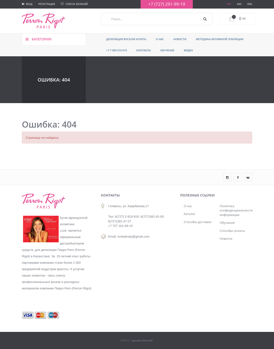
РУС (229, 4)
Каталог (189, 214)
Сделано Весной (141, 340)
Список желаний (74, 4)
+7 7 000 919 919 (116, 50)
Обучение (167, 50)
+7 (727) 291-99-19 (166, 4)
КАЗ (239, 4)
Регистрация (46, 4)
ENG (249, 4)
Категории (39, 39)
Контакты (143, 50)
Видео (188, 50)
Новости (179, 39)
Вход (27, 4)
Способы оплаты (232, 231)
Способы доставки (198, 222)
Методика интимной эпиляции (219, 39)
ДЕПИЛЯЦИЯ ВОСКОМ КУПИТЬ (126, 39)
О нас (160, 39)
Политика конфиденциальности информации (234, 210)
